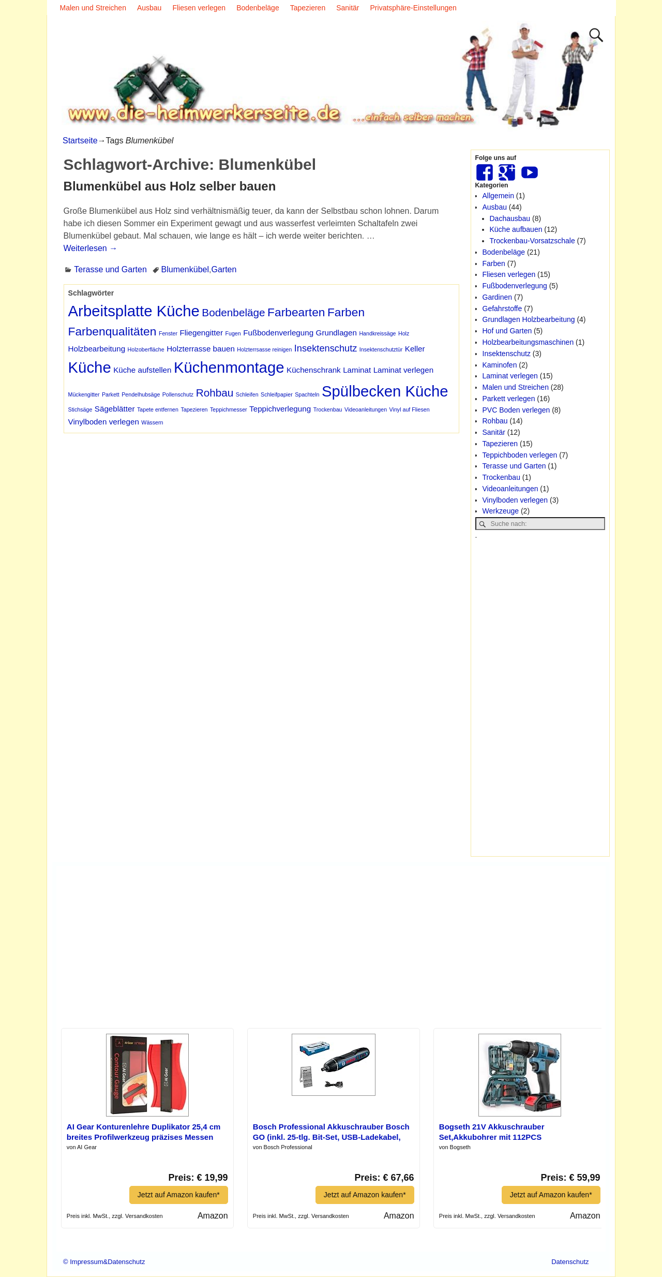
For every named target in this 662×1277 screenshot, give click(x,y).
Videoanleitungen (510, 489)
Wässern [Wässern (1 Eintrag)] (152, 422)
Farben (494, 263)
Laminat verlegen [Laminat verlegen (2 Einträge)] (403, 369)
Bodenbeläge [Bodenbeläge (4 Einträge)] (233, 312)
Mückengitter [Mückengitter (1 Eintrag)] (84, 394)
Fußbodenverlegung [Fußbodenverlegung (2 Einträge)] (278, 332)
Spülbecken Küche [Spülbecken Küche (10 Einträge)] (385, 391)
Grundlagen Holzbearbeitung (529, 319)
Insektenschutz (507, 353)
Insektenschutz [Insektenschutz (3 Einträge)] (325, 348)
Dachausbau (510, 218)
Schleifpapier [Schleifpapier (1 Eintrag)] (277, 394)
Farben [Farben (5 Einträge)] (346, 312)
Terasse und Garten (110, 269)
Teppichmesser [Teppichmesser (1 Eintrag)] (228, 409)
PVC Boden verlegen (516, 410)
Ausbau (149, 8)
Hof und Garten (507, 331)
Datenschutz (570, 1262)
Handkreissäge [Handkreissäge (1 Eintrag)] (377, 333)
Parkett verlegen (509, 398)
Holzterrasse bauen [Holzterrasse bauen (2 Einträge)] (201, 348)
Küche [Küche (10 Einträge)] (89, 367)
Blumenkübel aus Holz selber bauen (170, 186)
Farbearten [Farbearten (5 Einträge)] (296, 312)
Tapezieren (308, 8)
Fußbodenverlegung (515, 286)
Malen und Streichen (93, 8)
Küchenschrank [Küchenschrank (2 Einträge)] (314, 369)
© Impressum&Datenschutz (104, 1262)
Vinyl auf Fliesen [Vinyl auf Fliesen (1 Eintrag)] (409, 409)
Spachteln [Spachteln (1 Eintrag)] (307, 394)
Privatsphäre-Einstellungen (413, 8)
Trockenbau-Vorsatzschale (532, 241)
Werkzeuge (501, 511)
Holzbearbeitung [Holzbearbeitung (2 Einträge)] (97, 348)
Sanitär (347, 8)
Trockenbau (501, 477)
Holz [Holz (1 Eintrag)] (403, 333)
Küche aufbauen (516, 229)
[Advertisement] (540, 696)
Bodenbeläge (257, 8)
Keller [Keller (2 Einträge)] (415, 348)
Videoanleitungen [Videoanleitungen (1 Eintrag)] (365, 409)
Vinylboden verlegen (515, 500)
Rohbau (495, 421)
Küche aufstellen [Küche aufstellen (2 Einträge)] (142, 369)
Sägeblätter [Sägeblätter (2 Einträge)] (115, 408)
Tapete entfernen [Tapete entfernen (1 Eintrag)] (157, 409)
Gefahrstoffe (502, 308)
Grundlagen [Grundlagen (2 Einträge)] (336, 332)
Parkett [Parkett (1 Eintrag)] (110, 394)
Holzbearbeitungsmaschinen (528, 342)
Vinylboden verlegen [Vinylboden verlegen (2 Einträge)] (103, 421)
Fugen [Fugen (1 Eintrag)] (233, 333)
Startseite (80, 140)
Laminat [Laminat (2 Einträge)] (357, 369)
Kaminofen (500, 365)
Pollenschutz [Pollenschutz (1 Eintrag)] (177, 394)
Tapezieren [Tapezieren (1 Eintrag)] (193, 409)
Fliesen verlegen (198, 8)
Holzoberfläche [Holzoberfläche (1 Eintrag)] (146, 349)
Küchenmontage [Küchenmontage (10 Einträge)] (229, 367)
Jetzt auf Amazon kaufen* (179, 1195)
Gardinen (498, 297)
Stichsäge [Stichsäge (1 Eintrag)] (80, 409)
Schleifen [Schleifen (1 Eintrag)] (247, 394)
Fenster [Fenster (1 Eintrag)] (168, 333)
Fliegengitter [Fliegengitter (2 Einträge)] (201, 332)
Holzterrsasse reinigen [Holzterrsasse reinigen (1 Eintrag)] (264, 349)
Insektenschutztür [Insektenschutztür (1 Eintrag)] (381, 349)
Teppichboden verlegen (520, 455)
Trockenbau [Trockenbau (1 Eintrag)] (327, 409)
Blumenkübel (185, 269)
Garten (223, 269)
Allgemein (498, 196)
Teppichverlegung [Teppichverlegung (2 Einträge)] (280, 408)
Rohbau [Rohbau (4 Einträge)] (215, 393)
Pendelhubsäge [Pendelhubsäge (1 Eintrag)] (141, 394)
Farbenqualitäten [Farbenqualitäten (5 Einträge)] (112, 331)
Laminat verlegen (510, 376)
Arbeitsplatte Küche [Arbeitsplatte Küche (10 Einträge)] (134, 310)
